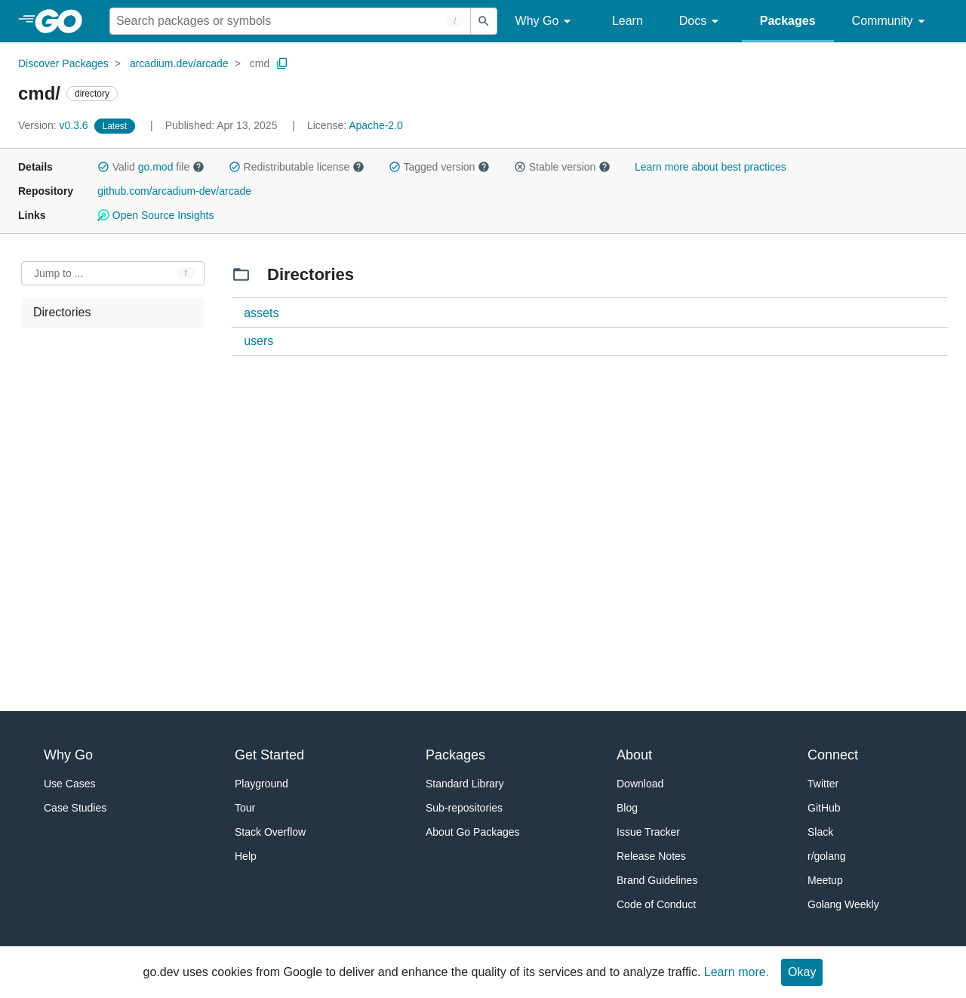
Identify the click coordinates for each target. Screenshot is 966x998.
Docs (701, 21)
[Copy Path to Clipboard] (282, 63)
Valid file (151, 167)
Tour (245, 808)
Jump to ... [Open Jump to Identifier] (58, 273)
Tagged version (439, 167)
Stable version (562, 167)
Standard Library (465, 784)
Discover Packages (63, 63)
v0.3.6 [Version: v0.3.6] (54, 125)
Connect (833, 754)
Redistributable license (297, 167)
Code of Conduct (656, 904)
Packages (788, 20)
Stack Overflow (270, 832)
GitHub (824, 808)
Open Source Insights (155, 215)
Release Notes (651, 856)
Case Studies (75, 808)
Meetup (825, 880)
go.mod (156, 167)
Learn (627, 20)
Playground (261, 784)
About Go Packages (473, 832)
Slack (820, 832)
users (258, 340)
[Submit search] (483, 21)
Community (891, 21)
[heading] (63, 21)
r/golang (827, 856)
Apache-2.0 (376, 125)
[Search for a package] (290, 21)
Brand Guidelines (657, 880)
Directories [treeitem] (62, 312)
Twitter (823, 784)
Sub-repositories (464, 808)
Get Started (269, 754)
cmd (259, 63)
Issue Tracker (648, 832)
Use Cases (69, 784)
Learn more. (736, 972)
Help (246, 856)
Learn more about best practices (710, 167)
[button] (103, 167)
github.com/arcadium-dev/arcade (174, 191)
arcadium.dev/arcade (179, 63)
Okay (802, 972)
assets (261, 312)
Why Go (545, 21)
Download (640, 784)
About (634, 754)
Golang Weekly (843, 904)
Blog (627, 808)
